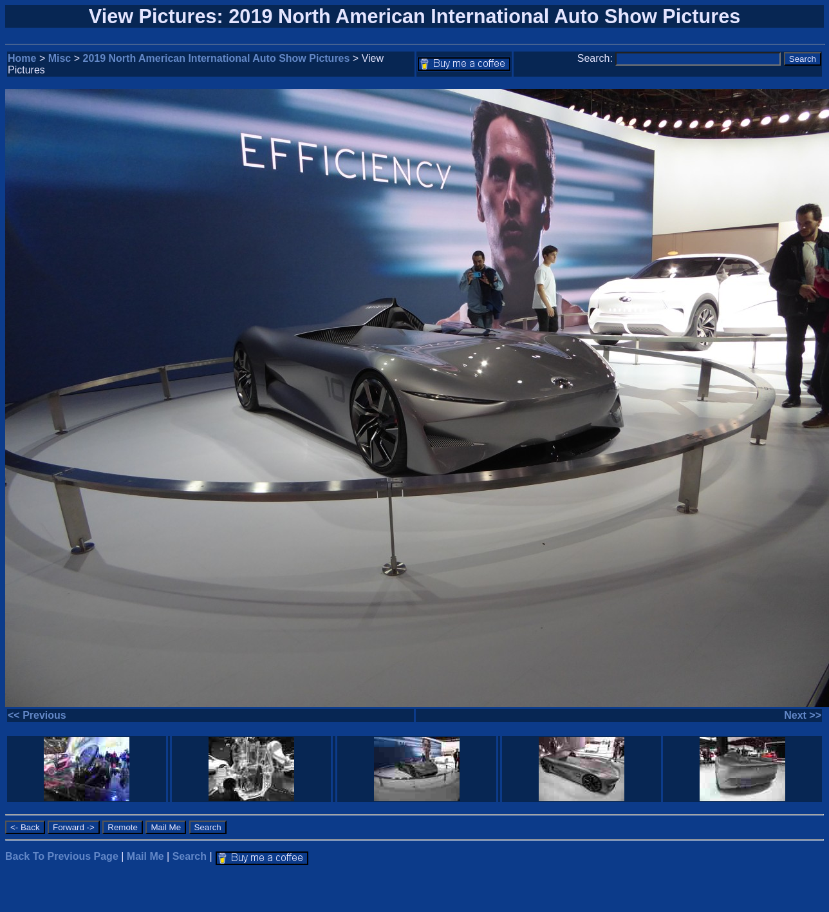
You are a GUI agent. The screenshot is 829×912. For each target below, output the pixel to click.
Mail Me (145, 856)
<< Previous (37, 715)
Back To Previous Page (61, 856)
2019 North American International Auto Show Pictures (216, 58)
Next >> (802, 715)
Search (189, 856)
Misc (59, 58)
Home (22, 58)
